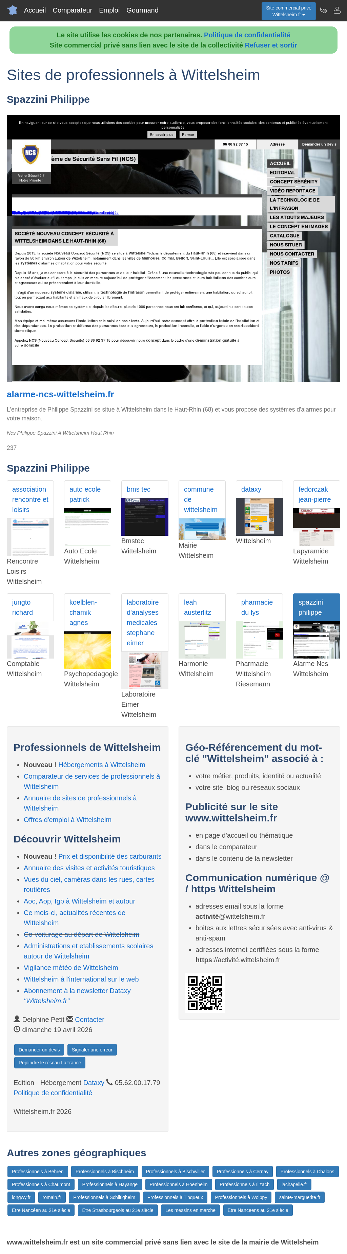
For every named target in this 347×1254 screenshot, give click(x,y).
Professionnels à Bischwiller (175, 1171)
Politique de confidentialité (247, 35)
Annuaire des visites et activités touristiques (89, 868)
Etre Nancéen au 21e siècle (41, 1210)
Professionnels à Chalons (307, 1171)
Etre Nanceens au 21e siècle (258, 1210)
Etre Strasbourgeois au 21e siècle (118, 1210)
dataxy (251, 489)
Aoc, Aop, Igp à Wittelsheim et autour (79, 901)
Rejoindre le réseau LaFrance (50, 1062)
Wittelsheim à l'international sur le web (81, 979)
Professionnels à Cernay (243, 1171)
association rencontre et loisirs (30, 499)
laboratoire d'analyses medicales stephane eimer (143, 622)
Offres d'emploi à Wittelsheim (67, 819)
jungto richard (22, 607)
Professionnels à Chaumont (41, 1184)
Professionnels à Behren (38, 1171)
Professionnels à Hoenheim (179, 1184)
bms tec (138, 489)
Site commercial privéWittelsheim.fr (288, 11)
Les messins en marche (190, 1210)
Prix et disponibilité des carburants (110, 856)
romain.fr (52, 1197)
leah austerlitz (197, 607)
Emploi (109, 10)
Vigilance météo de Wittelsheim (71, 967)
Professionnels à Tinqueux (175, 1197)
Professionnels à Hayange (110, 1184)
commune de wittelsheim (201, 499)
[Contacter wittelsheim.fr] (337, 10)
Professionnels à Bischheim (105, 1171)
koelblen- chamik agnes (83, 612)
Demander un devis (39, 1049)
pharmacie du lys (257, 607)
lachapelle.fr (294, 1184)
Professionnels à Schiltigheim (104, 1197)
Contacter (89, 1019)
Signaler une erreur (92, 1049)
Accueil (35, 10)
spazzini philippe (311, 607)
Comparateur (72, 10)
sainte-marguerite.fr (299, 1197)
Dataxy (93, 1082)
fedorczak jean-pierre (315, 494)
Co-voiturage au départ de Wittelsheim (81, 934)
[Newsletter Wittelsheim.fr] (323, 10)
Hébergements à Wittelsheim (101, 764)
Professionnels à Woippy (241, 1197)
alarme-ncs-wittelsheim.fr (60, 394)
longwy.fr (21, 1197)
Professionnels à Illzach (244, 1184)
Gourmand (142, 10)
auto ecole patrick (85, 494)
